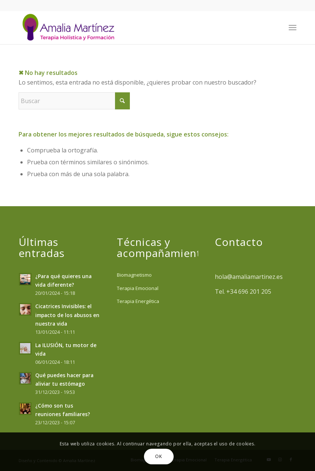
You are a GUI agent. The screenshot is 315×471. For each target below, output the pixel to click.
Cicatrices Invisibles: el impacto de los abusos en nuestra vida (67, 315)
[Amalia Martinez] (70, 27)
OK (158, 456)
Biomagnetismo (134, 274)
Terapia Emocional (137, 288)
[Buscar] (74, 100)
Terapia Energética (138, 301)
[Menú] (292, 27)
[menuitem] (292, 27)
